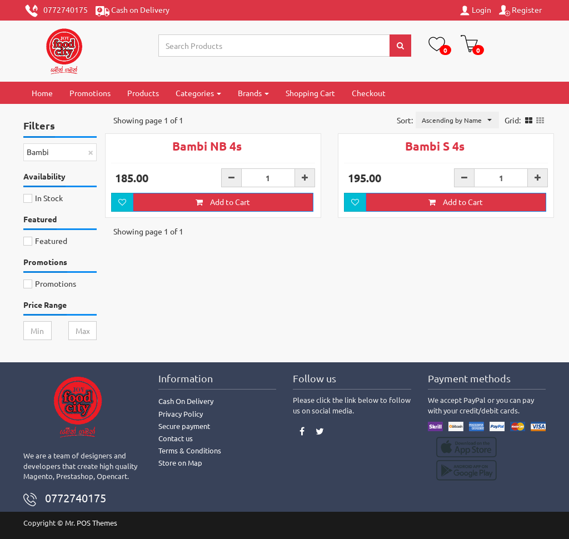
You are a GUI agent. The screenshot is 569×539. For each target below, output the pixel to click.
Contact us (175, 438)
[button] (457, 120)
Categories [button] (198, 93)
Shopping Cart (310, 93)
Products (143, 93)
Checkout (369, 93)
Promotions (90, 93)
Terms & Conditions (189, 450)
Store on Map (180, 462)
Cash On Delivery (185, 401)
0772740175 (56, 11)
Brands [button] (253, 93)
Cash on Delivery (132, 11)
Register (520, 10)
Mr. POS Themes (91, 522)
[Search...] (274, 45)
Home (42, 93)
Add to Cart (223, 202)
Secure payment (184, 426)
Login (475, 10)
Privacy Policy (180, 413)
